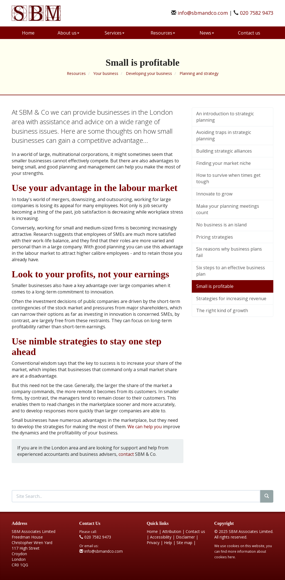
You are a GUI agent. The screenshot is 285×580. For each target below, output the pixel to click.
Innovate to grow (214, 194)
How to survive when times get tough (228, 178)
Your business (105, 73)
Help (168, 542)
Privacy (153, 542)
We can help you (144, 427)
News (207, 33)
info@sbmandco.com (203, 12)
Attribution (171, 531)
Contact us (249, 33)
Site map (184, 542)
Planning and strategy (199, 73)
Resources (163, 33)
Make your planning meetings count (227, 209)
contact (126, 454)
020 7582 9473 (256, 12)
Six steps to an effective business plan (230, 271)
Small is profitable (215, 286)
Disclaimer (185, 537)
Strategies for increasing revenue (231, 298)
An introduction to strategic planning (225, 117)
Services (114, 33)
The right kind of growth (222, 310)
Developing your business (149, 73)
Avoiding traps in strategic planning (223, 135)
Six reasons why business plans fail (229, 252)
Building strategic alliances (224, 151)
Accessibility (160, 537)
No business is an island (221, 225)
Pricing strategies (214, 237)
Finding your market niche (223, 163)
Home (28, 33)
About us (68, 33)
